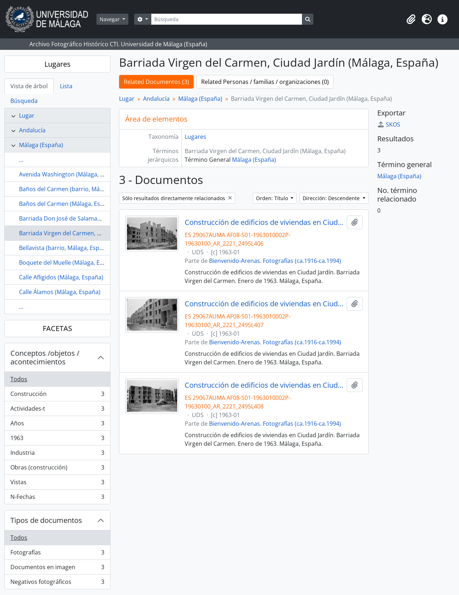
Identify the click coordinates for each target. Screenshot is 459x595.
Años (57, 425)
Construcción (57, 395)
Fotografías (57, 554)
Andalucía (32, 130)
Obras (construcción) (57, 469)
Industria (57, 454)
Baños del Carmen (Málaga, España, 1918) (75, 204)
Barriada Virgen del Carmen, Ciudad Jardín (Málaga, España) (99, 233)
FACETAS (57, 328)
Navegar (110, 19)
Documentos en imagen (57, 569)
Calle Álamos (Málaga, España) (59, 292)
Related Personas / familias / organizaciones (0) (265, 82)
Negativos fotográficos (57, 583)
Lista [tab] (66, 86)
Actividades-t (57, 410)
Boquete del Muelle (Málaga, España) (68, 262)
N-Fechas (57, 498)
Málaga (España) (41, 145)
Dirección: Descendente (332, 198)
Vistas (57, 484)
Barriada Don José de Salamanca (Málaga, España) (86, 218)
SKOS (388, 124)
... (21, 160)
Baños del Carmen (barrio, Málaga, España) (77, 189)
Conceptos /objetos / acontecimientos (44, 357)
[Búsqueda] (226, 19)
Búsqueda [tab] (24, 101)
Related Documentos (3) (156, 82)
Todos (18, 379)
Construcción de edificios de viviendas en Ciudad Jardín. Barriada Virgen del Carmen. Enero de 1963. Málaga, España (264, 222)
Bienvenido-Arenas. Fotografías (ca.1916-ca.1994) (275, 261)
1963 (57, 439)
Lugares (57, 64)
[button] (411, 19)
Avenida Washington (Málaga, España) (70, 174)
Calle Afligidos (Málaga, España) (61, 277)
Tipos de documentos (46, 520)
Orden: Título (272, 198)
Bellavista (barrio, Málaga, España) (65, 248)
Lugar (26, 115)
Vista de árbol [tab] (29, 86)
